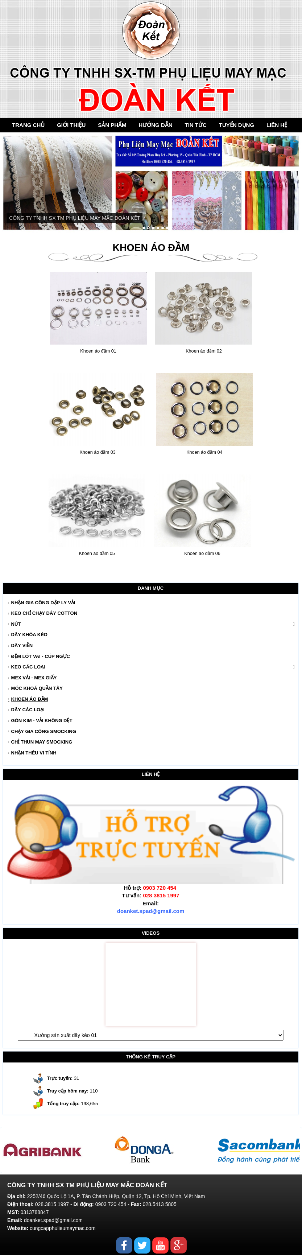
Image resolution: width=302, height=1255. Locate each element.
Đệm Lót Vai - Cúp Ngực (40, 656)
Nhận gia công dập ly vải (43, 602)
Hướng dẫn (155, 125)
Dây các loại (28, 709)
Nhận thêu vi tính (34, 753)
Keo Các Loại (28, 667)
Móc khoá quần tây (37, 688)
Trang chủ (28, 125)
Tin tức (196, 125)
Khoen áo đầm (29, 699)
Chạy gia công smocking (43, 731)
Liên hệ (276, 125)
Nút (16, 624)
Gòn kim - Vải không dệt (42, 720)
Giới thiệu (71, 125)
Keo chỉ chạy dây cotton (44, 613)
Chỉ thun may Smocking (42, 742)
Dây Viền (22, 645)
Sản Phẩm (112, 125)
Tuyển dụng (236, 125)
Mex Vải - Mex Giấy (34, 677)
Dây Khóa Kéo (29, 634)
